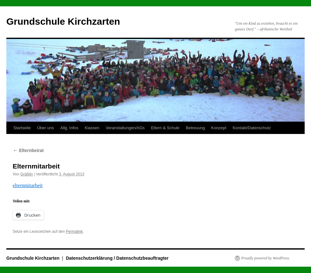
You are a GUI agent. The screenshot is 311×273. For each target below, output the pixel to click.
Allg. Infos (69, 127)
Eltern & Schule (165, 127)
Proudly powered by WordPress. (265, 258)
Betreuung (195, 127)
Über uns (45, 127)
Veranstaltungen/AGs (125, 127)
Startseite (22, 127)
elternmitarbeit (28, 185)
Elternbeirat (28, 150)
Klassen (92, 127)
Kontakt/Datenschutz (252, 127)
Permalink (74, 231)
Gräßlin (26, 174)
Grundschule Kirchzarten (63, 21)
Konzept (218, 127)
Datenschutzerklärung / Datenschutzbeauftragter (117, 258)
